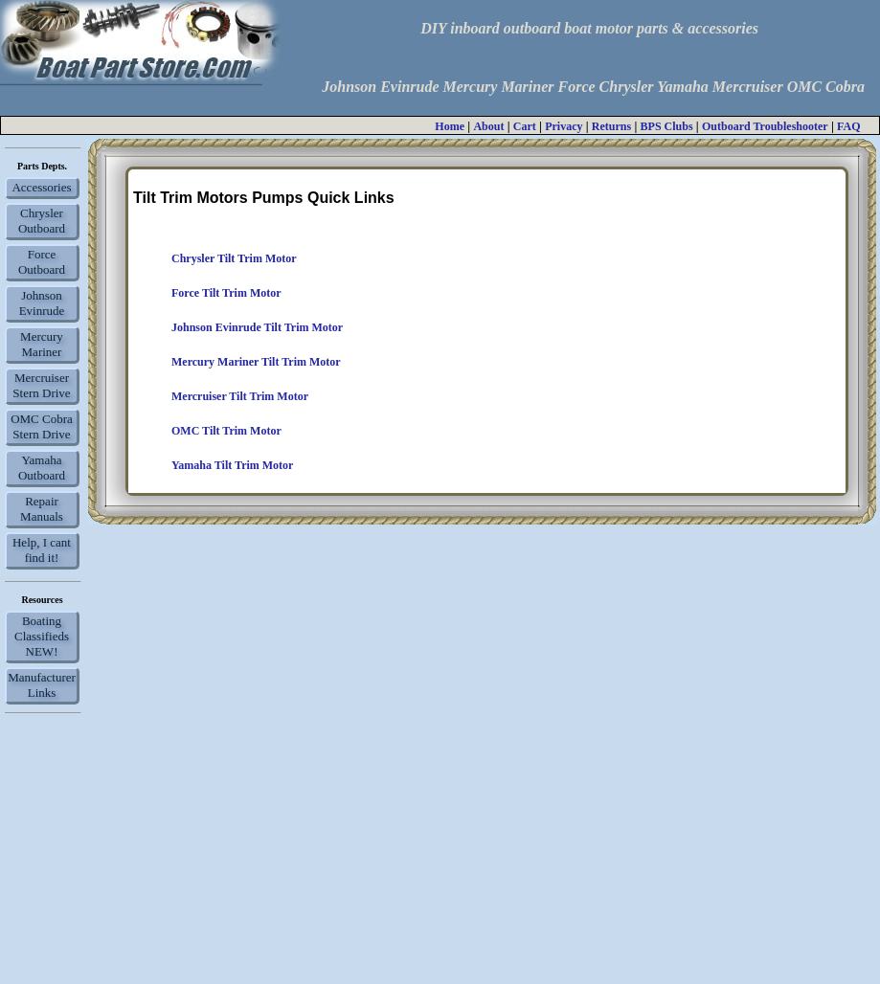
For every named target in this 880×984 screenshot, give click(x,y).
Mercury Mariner (41, 344)
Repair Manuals (41, 509)
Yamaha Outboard (41, 467)
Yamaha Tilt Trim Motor (232, 465)
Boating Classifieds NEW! (41, 636)
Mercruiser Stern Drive (41, 385)
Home (449, 126)
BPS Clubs (667, 126)
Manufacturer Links (42, 685)
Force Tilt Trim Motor (226, 293)
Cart (524, 126)
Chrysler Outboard (41, 220)
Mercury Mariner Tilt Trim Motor (256, 362)
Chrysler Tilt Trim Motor (234, 258)
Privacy (563, 126)
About (488, 126)
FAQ (848, 126)
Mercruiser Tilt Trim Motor (239, 396)
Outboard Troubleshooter (765, 126)
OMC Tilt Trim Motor (226, 430)
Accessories (41, 187)
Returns (611, 126)
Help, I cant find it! (41, 550)
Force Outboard (41, 262)
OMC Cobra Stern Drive (42, 426)
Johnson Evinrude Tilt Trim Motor (257, 327)
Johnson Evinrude (42, 303)
